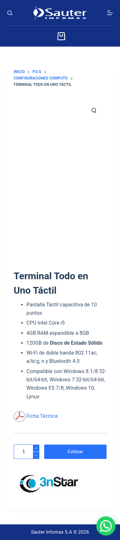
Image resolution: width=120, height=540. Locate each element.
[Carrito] (60, 36)
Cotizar (75, 451)
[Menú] (110, 13)
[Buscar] (9, 13)
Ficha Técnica (42, 416)
